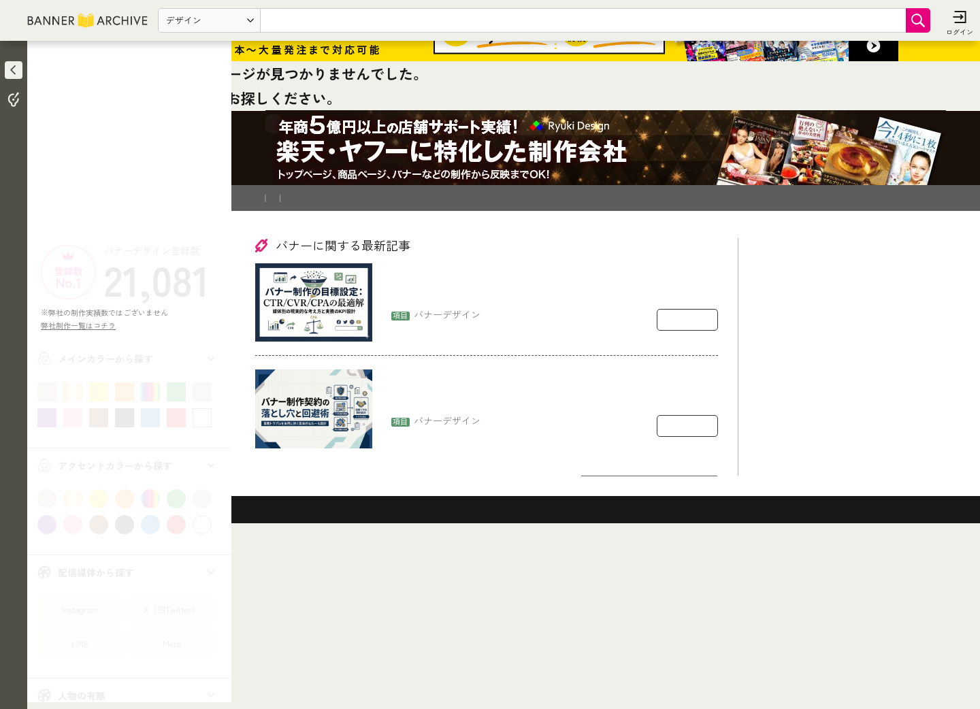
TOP (266, 255)
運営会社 (443, 357)
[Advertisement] (129, 146)
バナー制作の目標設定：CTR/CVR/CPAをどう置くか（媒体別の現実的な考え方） (552, 446)
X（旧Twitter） (171, 609)
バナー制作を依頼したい (303, 357)
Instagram (79, 609)
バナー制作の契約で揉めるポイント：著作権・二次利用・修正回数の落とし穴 (553, 553)
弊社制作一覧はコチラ (82, 325)
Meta (171, 643)
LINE (79, 643)
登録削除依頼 (387, 357)
